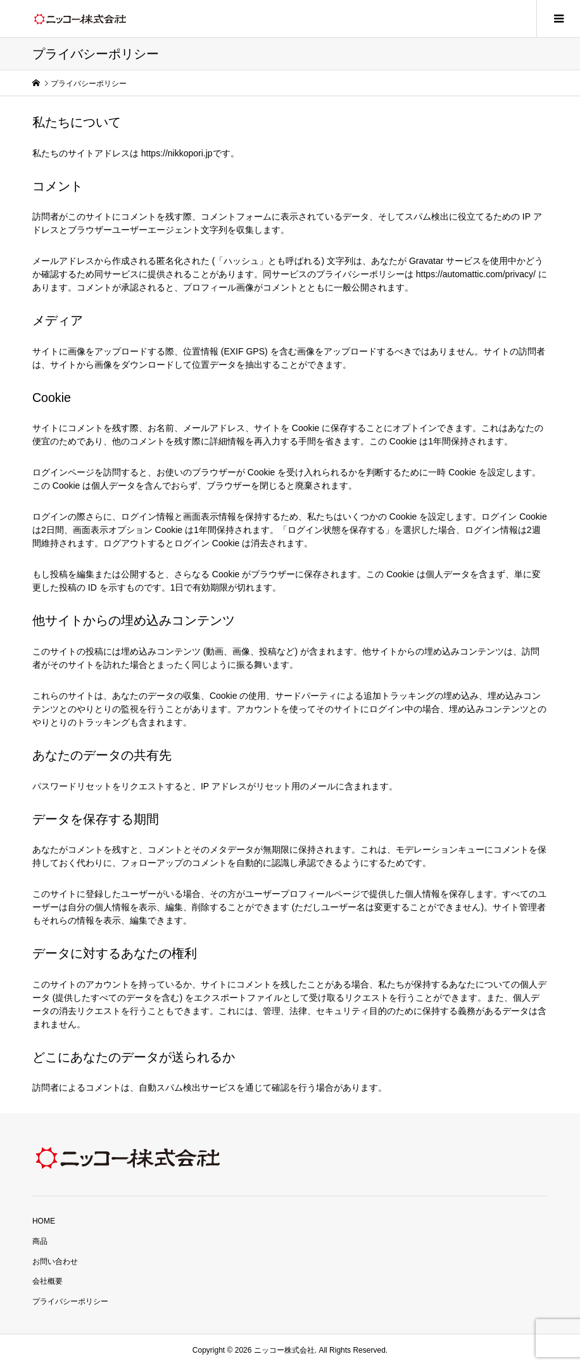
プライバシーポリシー (70, 1301)
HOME (43, 1221)
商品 (39, 1241)
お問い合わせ (55, 1261)
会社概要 (47, 1281)
